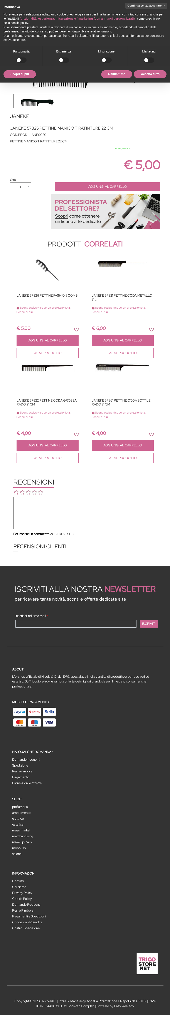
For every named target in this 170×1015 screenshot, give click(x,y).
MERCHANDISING (22, 836)
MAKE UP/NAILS (22, 842)
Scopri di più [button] (19, 74)
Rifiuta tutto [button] (116, 74)
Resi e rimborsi (22, 771)
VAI (48, 353)
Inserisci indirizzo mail (31, 616)
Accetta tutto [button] (150, 74)
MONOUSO (19, 848)
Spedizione (20, 765)
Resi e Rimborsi (23, 910)
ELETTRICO (18, 818)
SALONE (17, 854)
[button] (76, 329)
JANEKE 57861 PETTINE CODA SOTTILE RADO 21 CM (121, 403)
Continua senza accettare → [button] (146, 5)
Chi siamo (19, 887)
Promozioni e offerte (27, 783)
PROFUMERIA (20, 807)
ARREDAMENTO (21, 813)
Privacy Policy (22, 893)
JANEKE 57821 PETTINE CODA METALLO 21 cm (122, 298)
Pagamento (20, 777)
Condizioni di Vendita (27, 922)
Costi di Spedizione (26, 928)
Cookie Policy (22, 899)
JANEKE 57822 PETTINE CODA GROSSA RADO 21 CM (47, 403)
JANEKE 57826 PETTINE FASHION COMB (47, 296)
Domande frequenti (26, 759)
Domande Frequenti (26, 904)
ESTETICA (18, 824)
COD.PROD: (19, 135)
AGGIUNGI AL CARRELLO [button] (107, 186)
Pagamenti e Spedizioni (29, 916)
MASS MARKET (21, 830)
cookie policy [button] (19, 23)
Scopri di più (25, 312)
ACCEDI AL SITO (62, 534)
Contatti (18, 881)
